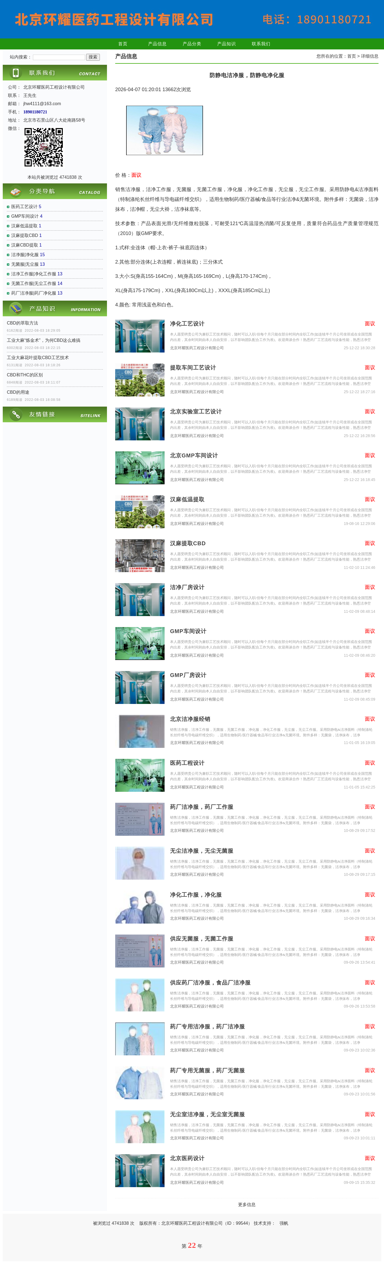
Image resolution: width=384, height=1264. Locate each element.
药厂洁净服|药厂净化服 (33, 293)
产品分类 (192, 43)
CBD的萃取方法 (22, 323)
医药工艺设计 (24, 206)
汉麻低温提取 (24, 225)
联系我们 (261, 43)
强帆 (283, 1223)
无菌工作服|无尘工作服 (33, 283)
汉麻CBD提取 (24, 245)
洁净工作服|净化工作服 (33, 274)
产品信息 (157, 43)
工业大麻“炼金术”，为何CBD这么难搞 (43, 340)
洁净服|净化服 (25, 254)
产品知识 (226, 43)
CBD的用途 (18, 392)
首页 (123, 43)
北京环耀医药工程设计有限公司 (197, 348)
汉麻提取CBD (24, 235)
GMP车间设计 (25, 216)
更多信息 (247, 1204)
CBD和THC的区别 (25, 375)
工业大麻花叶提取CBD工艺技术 (38, 357)
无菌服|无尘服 (25, 264)
